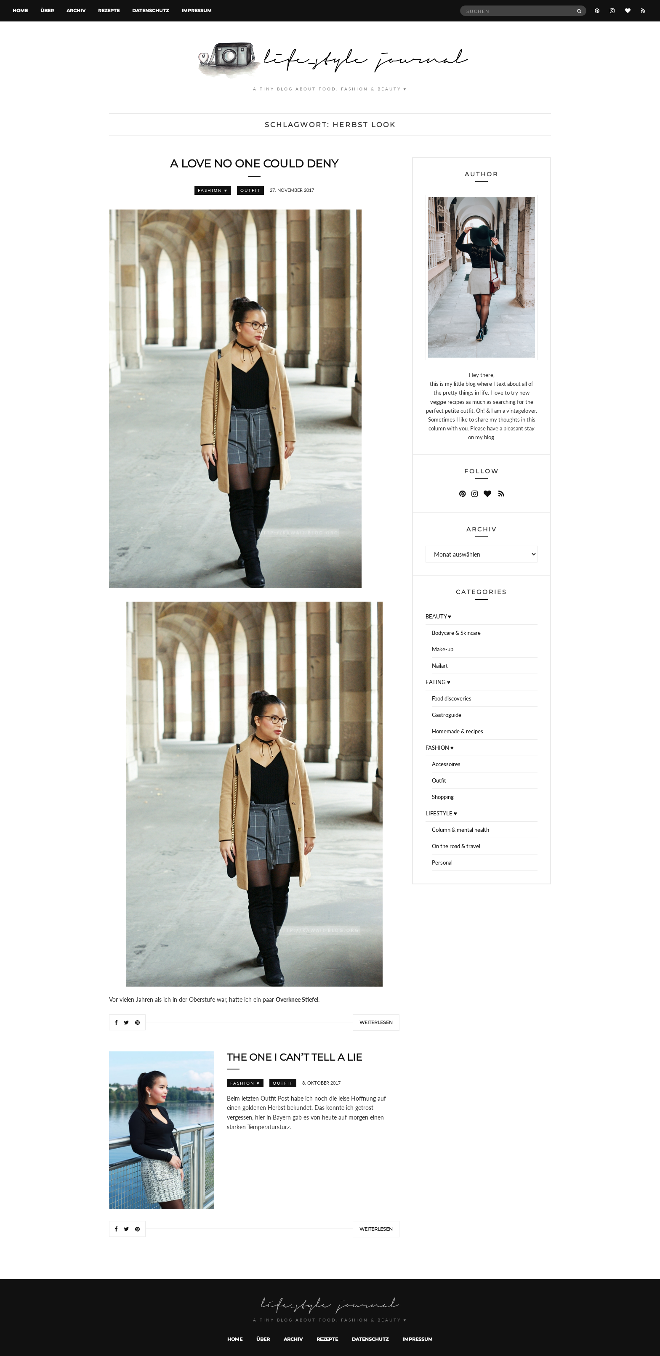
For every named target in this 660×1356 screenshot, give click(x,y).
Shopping (443, 796)
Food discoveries (451, 698)
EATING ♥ (438, 682)
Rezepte (109, 10)
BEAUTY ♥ (438, 616)
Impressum (196, 10)
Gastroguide (446, 714)
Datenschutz (150, 10)
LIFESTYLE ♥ (441, 813)
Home (20, 10)
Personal (442, 862)
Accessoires (446, 764)
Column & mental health (460, 829)
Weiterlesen (376, 1022)
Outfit (250, 190)
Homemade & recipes (457, 731)
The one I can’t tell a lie (294, 1057)
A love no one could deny (254, 163)
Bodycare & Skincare (456, 632)
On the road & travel (456, 846)
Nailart (440, 665)
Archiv (76, 10)
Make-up (442, 649)
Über (47, 10)
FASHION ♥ (213, 190)
